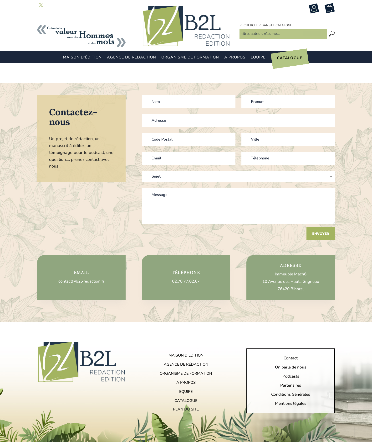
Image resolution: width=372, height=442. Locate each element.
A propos (234, 57)
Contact (291, 339)
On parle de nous (290, 348)
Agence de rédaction (131, 57)
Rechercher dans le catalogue (267, 33)
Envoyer (320, 214)
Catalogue (289, 58)
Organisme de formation (190, 57)
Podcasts (290, 357)
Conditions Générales (290, 376)
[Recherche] (332, 42)
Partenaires (290, 366)
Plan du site (186, 390)
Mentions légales (290, 385)
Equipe (258, 57)
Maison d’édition (82, 57)
